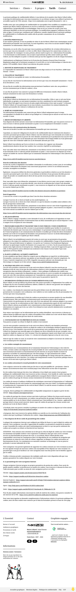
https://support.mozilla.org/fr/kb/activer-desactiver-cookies (28, 476)
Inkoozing (54, 541)
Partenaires (17, 552)
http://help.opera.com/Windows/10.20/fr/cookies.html (26, 486)
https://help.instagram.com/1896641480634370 (54, 415)
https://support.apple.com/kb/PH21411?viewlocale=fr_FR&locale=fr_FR (31, 489)
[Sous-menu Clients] (31, 8)
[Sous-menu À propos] (45, 8)
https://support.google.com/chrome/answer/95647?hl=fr (28, 473)
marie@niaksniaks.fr (34, 531)
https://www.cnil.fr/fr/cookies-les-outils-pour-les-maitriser (39, 495)
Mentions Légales (8, 552)
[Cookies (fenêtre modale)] (73, 589)
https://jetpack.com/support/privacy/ (21, 393)
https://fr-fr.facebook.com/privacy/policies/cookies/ (20, 409)
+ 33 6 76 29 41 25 (32, 533)
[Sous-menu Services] (19, 8)
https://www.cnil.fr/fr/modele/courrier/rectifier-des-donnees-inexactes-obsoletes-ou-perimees (34, 191)
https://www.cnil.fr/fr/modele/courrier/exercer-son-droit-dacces (24, 159)
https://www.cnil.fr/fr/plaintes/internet (45, 262)
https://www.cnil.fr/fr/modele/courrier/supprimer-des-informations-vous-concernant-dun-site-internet (37, 213)
